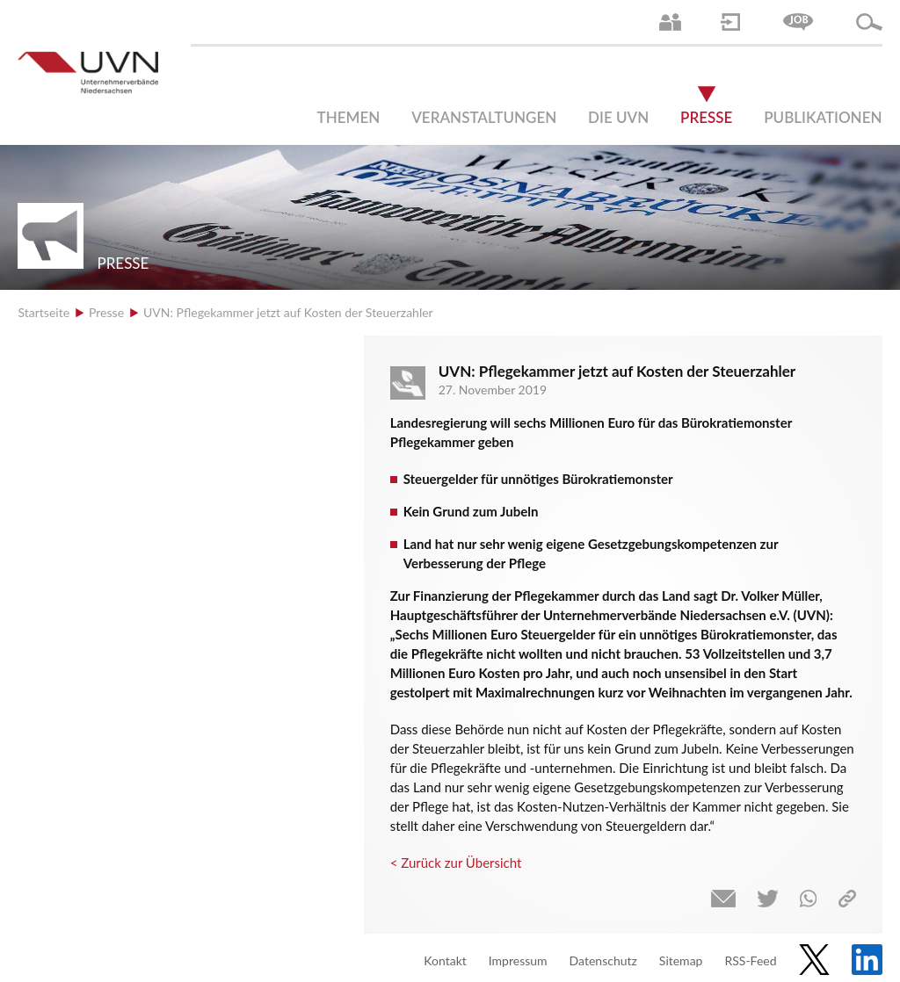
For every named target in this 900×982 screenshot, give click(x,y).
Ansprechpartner (670, 22)
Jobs (798, 22)
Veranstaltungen (483, 117)
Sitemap (681, 960)
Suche (869, 22)
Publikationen (823, 117)
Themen (349, 117)
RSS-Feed (750, 960)
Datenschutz (603, 960)
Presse (706, 117)
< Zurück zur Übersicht (456, 862)
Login (730, 22)
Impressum (518, 960)
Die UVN (618, 117)
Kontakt (445, 960)
